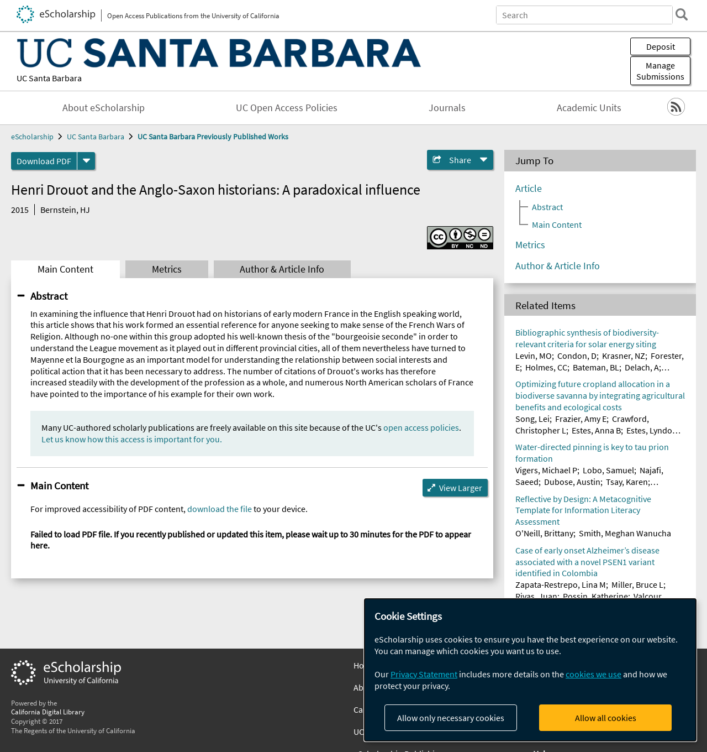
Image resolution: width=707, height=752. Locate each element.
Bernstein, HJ (65, 209)
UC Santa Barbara (49, 77)
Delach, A (642, 367)
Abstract (48, 295)
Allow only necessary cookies (450, 717)
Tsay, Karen (627, 481)
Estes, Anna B (596, 430)
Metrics (167, 269)
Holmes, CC (546, 367)
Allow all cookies (605, 717)
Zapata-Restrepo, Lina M (560, 584)
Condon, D (577, 355)
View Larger (460, 487)
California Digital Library (48, 711)
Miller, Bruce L (637, 584)
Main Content (65, 269)
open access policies (421, 427)
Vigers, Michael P (546, 470)
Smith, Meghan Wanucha (625, 533)
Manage (660, 71)
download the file (219, 508)
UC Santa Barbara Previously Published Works (213, 137)
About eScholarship (103, 108)
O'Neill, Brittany (544, 533)
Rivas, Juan (536, 596)
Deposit (660, 46)
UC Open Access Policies (286, 108)
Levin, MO (533, 355)
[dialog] (530, 670)
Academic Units (589, 108)
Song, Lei (532, 418)
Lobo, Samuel (608, 470)
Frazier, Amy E (580, 418)
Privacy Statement (424, 674)
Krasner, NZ (623, 355)
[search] (681, 14)
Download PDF (44, 160)
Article (528, 188)
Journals (447, 108)
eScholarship (32, 137)
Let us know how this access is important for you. (131, 439)
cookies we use (593, 674)
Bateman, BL (596, 367)
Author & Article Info (282, 269)
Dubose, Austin (572, 481)
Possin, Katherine (595, 596)
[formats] (86, 161)
